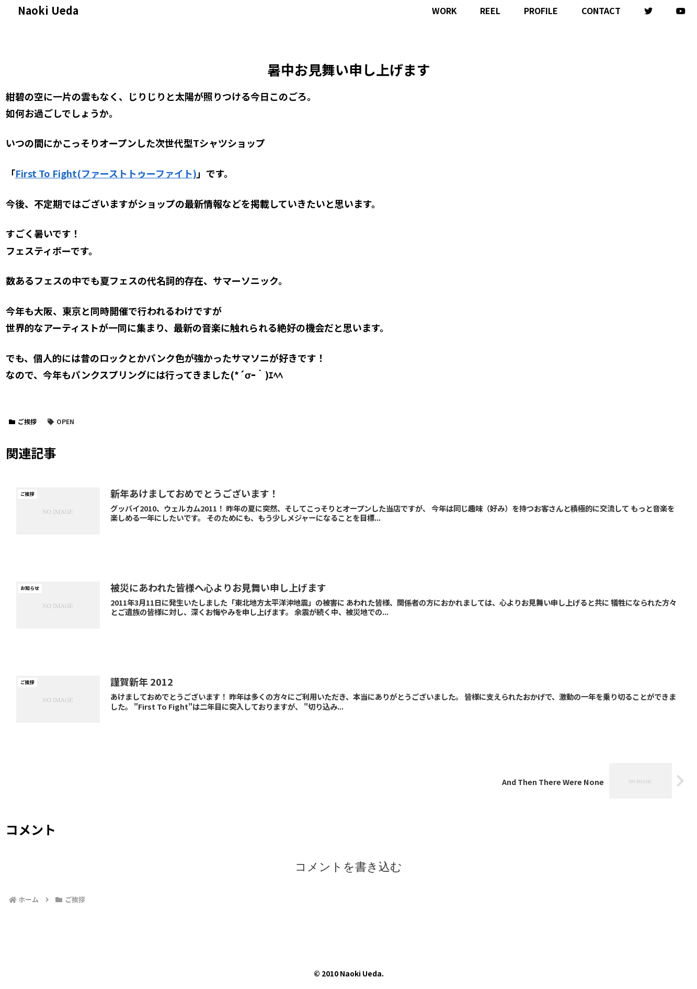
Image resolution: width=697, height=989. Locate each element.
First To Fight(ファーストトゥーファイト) (106, 173)
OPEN (61, 421)
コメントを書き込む (348, 866)
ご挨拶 (23, 421)
